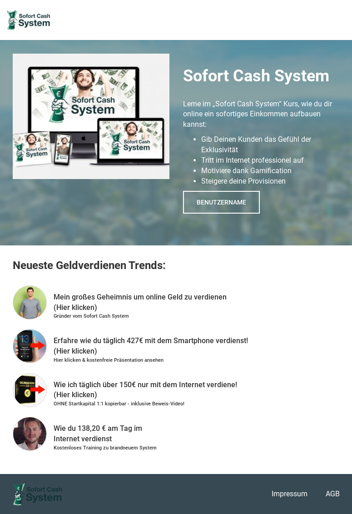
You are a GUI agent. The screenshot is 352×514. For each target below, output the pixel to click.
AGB (333, 493)
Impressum (289, 493)
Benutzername (221, 202)
